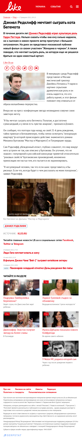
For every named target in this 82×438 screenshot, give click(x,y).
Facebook (68, 240)
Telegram (18, 243)
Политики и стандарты (13, 392)
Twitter (7, 243)
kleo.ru (22, 233)
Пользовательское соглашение (42, 392)
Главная (6, 17)
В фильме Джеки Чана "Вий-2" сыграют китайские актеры (35, 260)
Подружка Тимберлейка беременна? (16, 299)
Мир (15, 17)
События (55, 6)
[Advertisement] (24, 358)
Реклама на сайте (23, 389)
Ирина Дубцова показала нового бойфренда (60, 331)
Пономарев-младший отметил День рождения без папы (38, 268)
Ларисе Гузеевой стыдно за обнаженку (56, 299)
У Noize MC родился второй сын (59, 359)
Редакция (51, 389)
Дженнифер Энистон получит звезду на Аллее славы (19, 331)
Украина (40, 6)
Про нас (7, 389)
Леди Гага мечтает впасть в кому (21, 252)
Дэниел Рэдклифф (15, 226)
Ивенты (39, 389)
